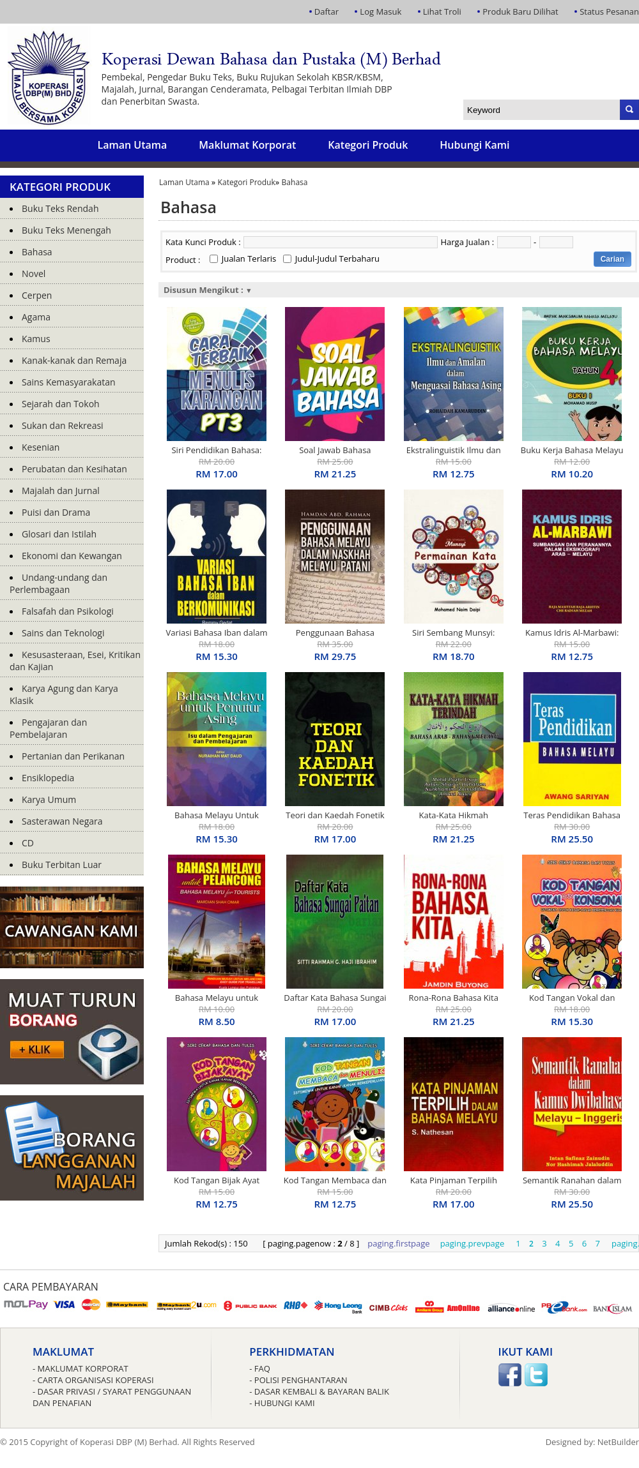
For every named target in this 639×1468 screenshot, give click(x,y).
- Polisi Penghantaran (298, 1380)
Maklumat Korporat (247, 145)
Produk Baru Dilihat (520, 11)
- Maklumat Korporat (80, 1368)
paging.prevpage (472, 1243)
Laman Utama (132, 145)
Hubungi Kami (474, 145)
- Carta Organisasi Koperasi (93, 1380)
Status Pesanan (609, 11)
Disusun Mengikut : (208, 290)
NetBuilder (618, 1442)
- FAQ (259, 1368)
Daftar (326, 11)
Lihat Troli (442, 11)
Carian (612, 259)
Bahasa (295, 182)
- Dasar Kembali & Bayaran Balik (319, 1391)
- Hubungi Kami (281, 1403)
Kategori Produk (368, 145)
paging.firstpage (398, 1243)
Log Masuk (380, 11)
